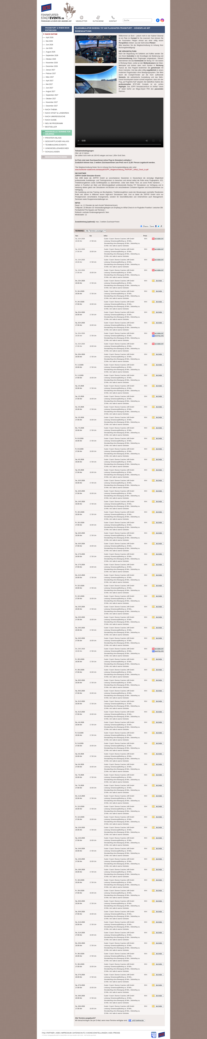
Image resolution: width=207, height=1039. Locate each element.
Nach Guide (49, 119)
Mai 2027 (47, 84)
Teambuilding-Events (54, 144)
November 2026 (50, 62)
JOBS (58, 1033)
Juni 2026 (47, 44)
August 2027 (48, 91)
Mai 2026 (47, 40)
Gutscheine (98, 17)
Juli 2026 (47, 48)
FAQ (43, 1033)
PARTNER (50, 1033)
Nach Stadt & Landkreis (55, 112)
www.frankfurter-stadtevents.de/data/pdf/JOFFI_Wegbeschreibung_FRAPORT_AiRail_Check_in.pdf (111, 170)
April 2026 (47, 37)
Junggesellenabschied (55, 148)
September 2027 (50, 94)
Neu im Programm (52, 123)
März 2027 (48, 76)
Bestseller (49, 126)
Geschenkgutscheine (54, 157)
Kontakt (113, 17)
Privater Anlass (51, 137)
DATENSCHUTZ (79, 1033)
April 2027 (47, 80)
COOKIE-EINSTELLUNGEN (96, 1033)
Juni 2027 (47, 87)
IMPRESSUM (66, 1033)
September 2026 (50, 55)
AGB (110, 1033)
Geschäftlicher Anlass (55, 141)
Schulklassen (51, 151)
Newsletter (81, 17)
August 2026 (48, 51)
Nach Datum (49, 33)
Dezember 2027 (50, 105)
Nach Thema (49, 109)
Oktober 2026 (49, 58)
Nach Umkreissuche (53, 116)
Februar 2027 (49, 73)
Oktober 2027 (49, 98)
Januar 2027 (48, 69)
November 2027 (50, 102)
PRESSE (116, 1033)
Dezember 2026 (50, 66)
